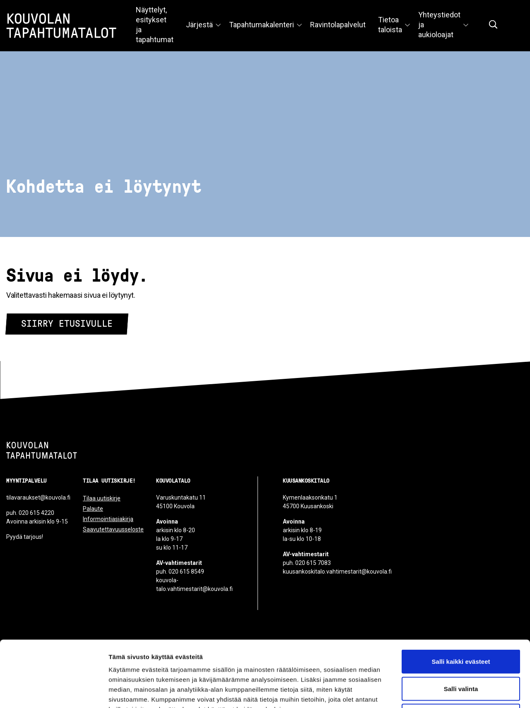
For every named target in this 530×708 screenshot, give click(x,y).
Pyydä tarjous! (24, 536)
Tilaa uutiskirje (101, 498)
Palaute (93, 508)
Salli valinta (461, 626)
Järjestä (199, 24)
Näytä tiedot (443, 691)
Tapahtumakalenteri (261, 24)
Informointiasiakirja (108, 519)
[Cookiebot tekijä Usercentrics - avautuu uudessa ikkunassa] (53, 692)
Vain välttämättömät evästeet (461, 653)
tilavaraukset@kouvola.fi (38, 497)
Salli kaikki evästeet (461, 599)
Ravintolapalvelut (338, 24)
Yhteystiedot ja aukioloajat (439, 24)
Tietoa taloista (390, 24)
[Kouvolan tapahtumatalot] (41, 450)
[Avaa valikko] (218, 26)
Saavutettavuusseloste (113, 529)
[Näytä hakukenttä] (493, 24)
